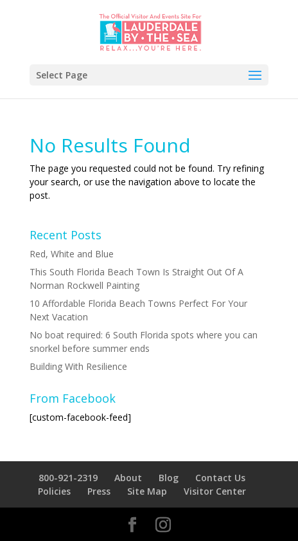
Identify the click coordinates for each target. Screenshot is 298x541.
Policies (54, 491)
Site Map (147, 491)
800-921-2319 (68, 478)
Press (98, 491)
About (128, 478)
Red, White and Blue (72, 254)
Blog (169, 478)
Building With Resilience (78, 366)
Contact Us (220, 478)
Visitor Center (215, 491)
